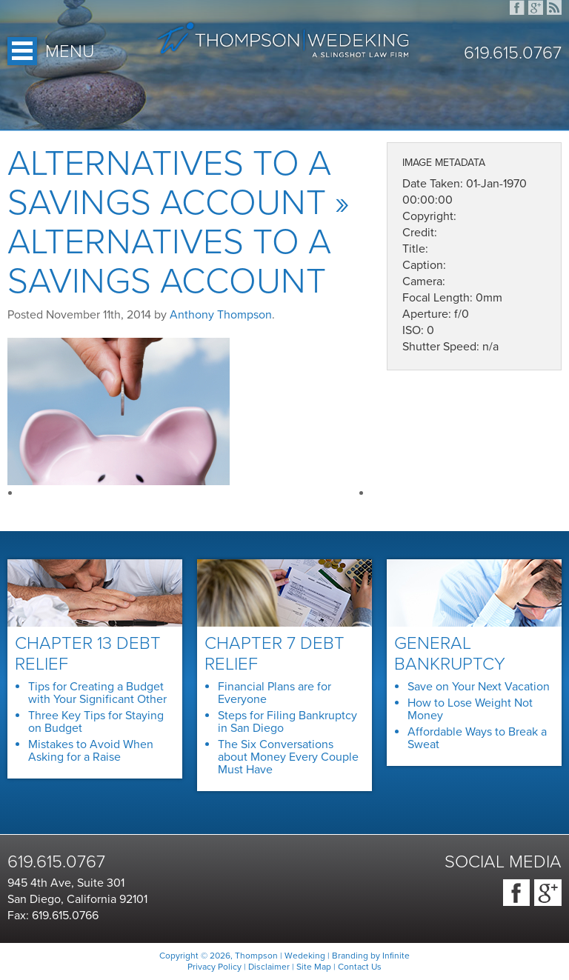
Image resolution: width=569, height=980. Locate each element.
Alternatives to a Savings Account (169, 183)
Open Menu (22, 51)
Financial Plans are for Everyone (274, 693)
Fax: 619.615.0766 (53, 915)
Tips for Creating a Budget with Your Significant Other (97, 693)
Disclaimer (269, 966)
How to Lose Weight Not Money (470, 709)
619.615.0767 (513, 53)
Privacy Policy (214, 966)
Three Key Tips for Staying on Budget (96, 722)
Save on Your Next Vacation (478, 686)
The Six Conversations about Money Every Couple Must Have (288, 757)
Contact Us (360, 966)
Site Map (313, 966)
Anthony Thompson (221, 314)
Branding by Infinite (371, 955)
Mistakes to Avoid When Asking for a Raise (90, 750)
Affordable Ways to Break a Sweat (477, 738)
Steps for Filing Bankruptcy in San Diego (287, 722)
